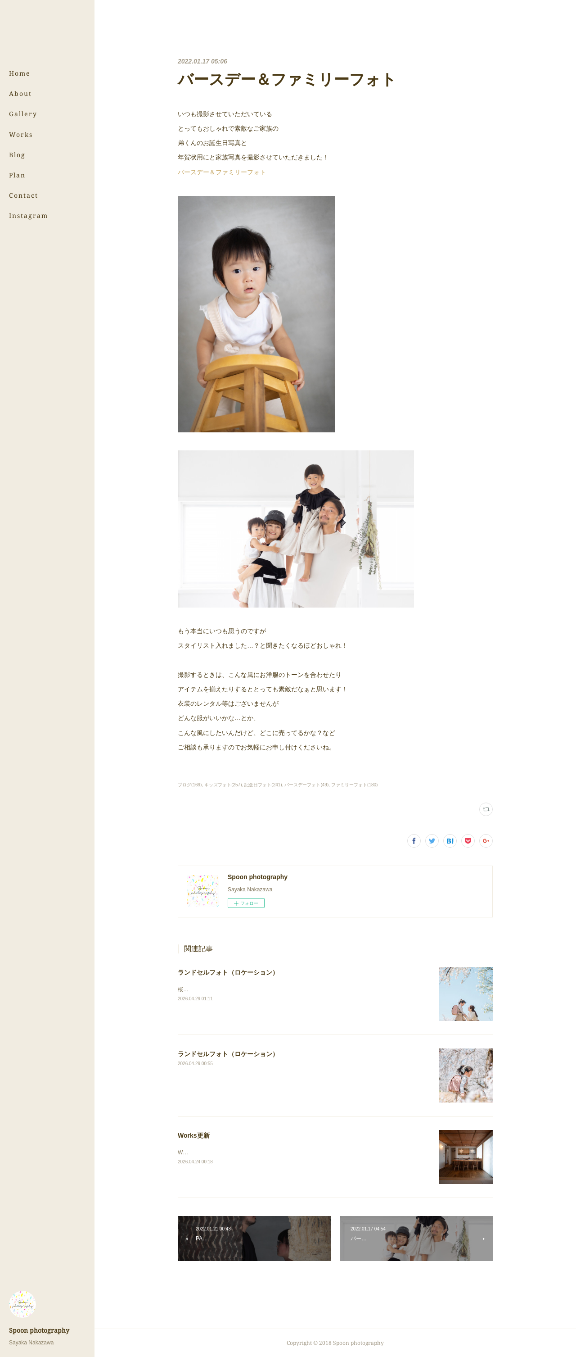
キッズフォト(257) (223, 784)
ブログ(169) (190, 784)
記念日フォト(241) (263, 784)
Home (20, 73)
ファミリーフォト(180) (354, 784)
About (20, 93)
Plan (17, 175)
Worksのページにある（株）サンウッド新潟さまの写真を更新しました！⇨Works (275, 1152)
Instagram (28, 215)
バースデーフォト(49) (306, 784)
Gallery (23, 113)
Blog (17, 154)
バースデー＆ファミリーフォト (222, 172)
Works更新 (194, 1135)
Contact (23, 195)
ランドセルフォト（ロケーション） (228, 972)
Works (21, 134)
